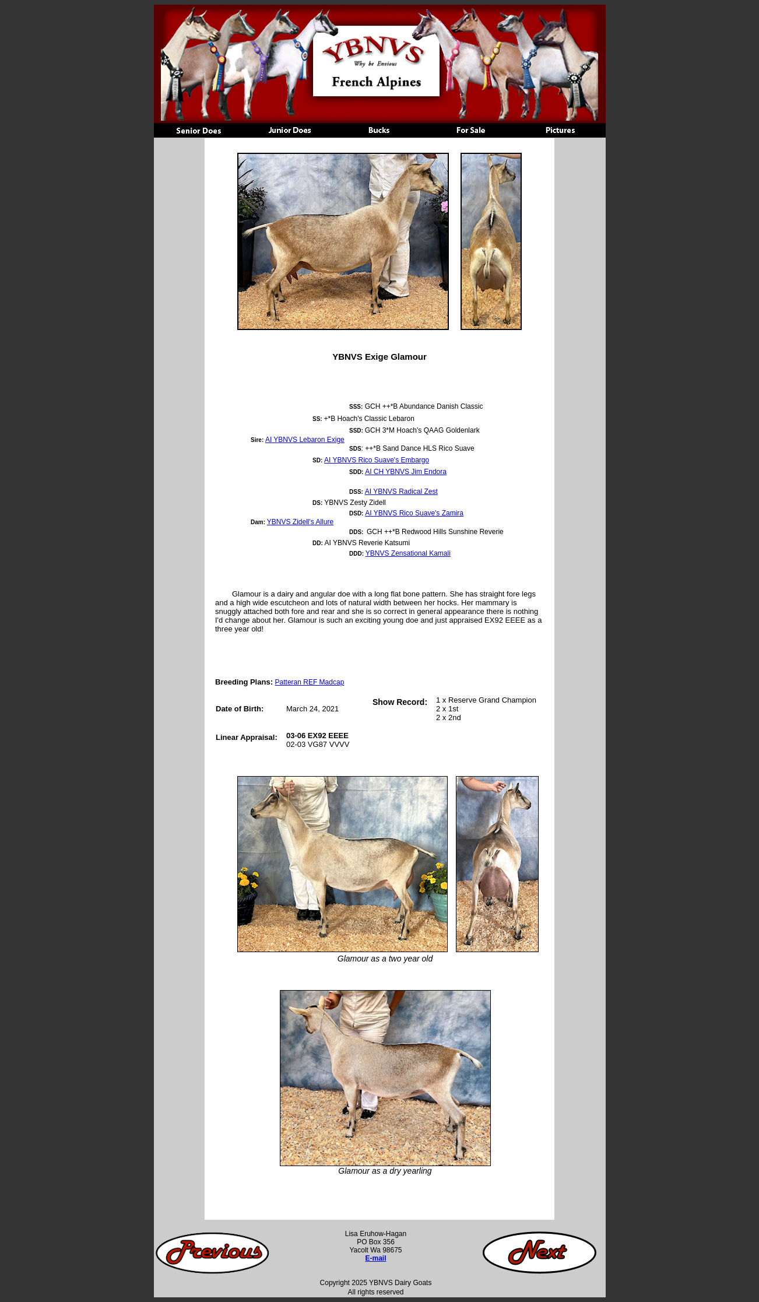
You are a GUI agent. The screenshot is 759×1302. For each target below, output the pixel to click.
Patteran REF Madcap (310, 682)
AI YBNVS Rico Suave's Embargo (376, 460)
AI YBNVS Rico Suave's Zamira (414, 513)
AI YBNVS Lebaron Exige (305, 440)
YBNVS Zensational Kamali (408, 553)
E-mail (375, 1258)
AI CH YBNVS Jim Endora (406, 472)
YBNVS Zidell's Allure (300, 522)
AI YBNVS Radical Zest (401, 491)
